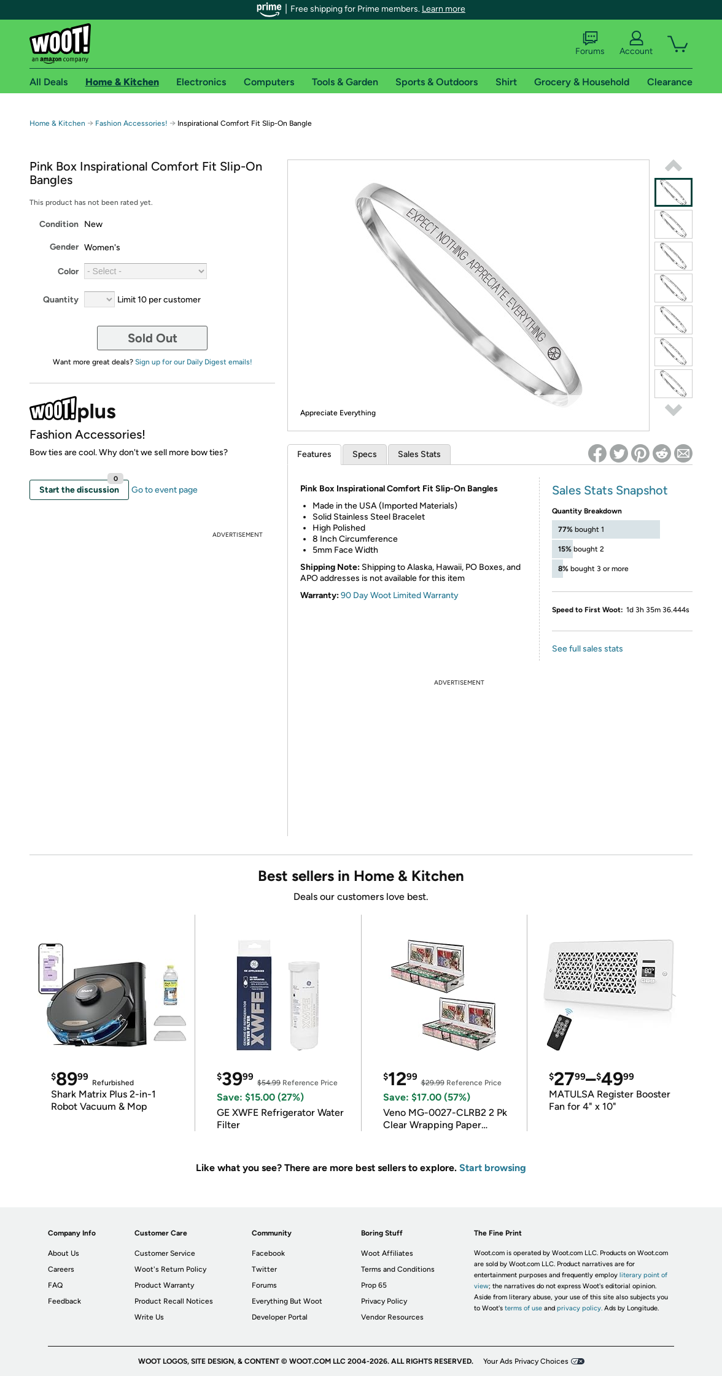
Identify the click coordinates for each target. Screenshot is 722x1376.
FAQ (55, 1285)
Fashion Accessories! (131, 123)
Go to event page (164, 490)
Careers (61, 1269)
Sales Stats (419, 454)
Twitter (264, 1269)
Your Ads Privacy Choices (526, 1361)
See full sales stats (587, 649)
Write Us (149, 1317)
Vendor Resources (392, 1317)
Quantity (61, 299)
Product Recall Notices (173, 1301)
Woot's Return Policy (170, 1269)
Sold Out (152, 338)
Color (68, 271)
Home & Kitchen (57, 123)
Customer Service (164, 1253)
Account (636, 43)
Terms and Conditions (398, 1269)
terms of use (523, 1308)
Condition (59, 224)
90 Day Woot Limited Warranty (400, 595)
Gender (64, 247)
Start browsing (492, 1168)
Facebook (268, 1253)
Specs (364, 454)
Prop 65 (374, 1285)
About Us (63, 1253)
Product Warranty (164, 1285)
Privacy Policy (384, 1301)
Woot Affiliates (387, 1253)
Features (314, 454)
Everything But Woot (287, 1301)
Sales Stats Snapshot (610, 490)
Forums (590, 43)
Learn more (443, 9)
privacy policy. (579, 1308)
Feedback (64, 1301)
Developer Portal (280, 1317)
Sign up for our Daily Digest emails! (193, 362)
